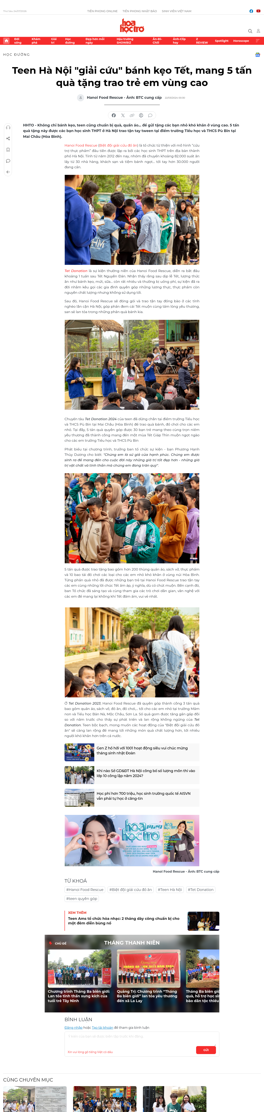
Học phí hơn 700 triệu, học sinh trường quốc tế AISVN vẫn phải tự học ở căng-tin (144, 796)
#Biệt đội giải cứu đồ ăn (130, 890)
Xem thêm (257, 41)
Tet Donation (76, 271)
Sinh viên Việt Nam (176, 11)
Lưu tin (8, 149)
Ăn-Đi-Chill (157, 40)
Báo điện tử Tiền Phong (132, 26)
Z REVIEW (202, 40)
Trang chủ (6, 41)
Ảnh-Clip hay (179, 40)
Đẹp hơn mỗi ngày (95, 40)
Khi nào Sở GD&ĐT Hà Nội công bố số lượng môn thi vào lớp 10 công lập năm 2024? (146, 773)
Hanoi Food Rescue (81, 145)
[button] (211, 960)
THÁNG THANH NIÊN (132, 943)
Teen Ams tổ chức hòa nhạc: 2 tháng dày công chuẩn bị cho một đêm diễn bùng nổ (123, 920)
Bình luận (8, 161)
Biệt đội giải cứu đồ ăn (118, 145)
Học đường (70, 40)
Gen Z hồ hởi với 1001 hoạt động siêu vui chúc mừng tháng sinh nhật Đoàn (142, 750)
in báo (141, 115)
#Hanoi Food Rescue (84, 890)
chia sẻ (113, 115)
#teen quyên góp (81, 899)
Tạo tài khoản (102, 1028)
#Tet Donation (201, 890)
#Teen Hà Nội (170, 890)
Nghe (8, 127)
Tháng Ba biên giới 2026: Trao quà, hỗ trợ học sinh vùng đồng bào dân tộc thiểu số (215, 996)
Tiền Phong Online (102, 11)
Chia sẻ (8, 138)
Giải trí (54, 40)
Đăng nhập (74, 1028)
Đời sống (17, 40)
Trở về (8, 172)
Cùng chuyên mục (28, 1080)
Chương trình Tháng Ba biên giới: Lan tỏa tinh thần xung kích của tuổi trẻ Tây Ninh (79, 996)
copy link (132, 115)
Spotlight (221, 41)
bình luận (150, 115)
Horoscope (241, 41)
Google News (257, 55)
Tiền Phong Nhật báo (139, 11)
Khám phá (36, 40)
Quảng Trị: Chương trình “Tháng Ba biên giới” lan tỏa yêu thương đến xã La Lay (147, 996)
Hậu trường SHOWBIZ (125, 40)
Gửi (206, 1050)
